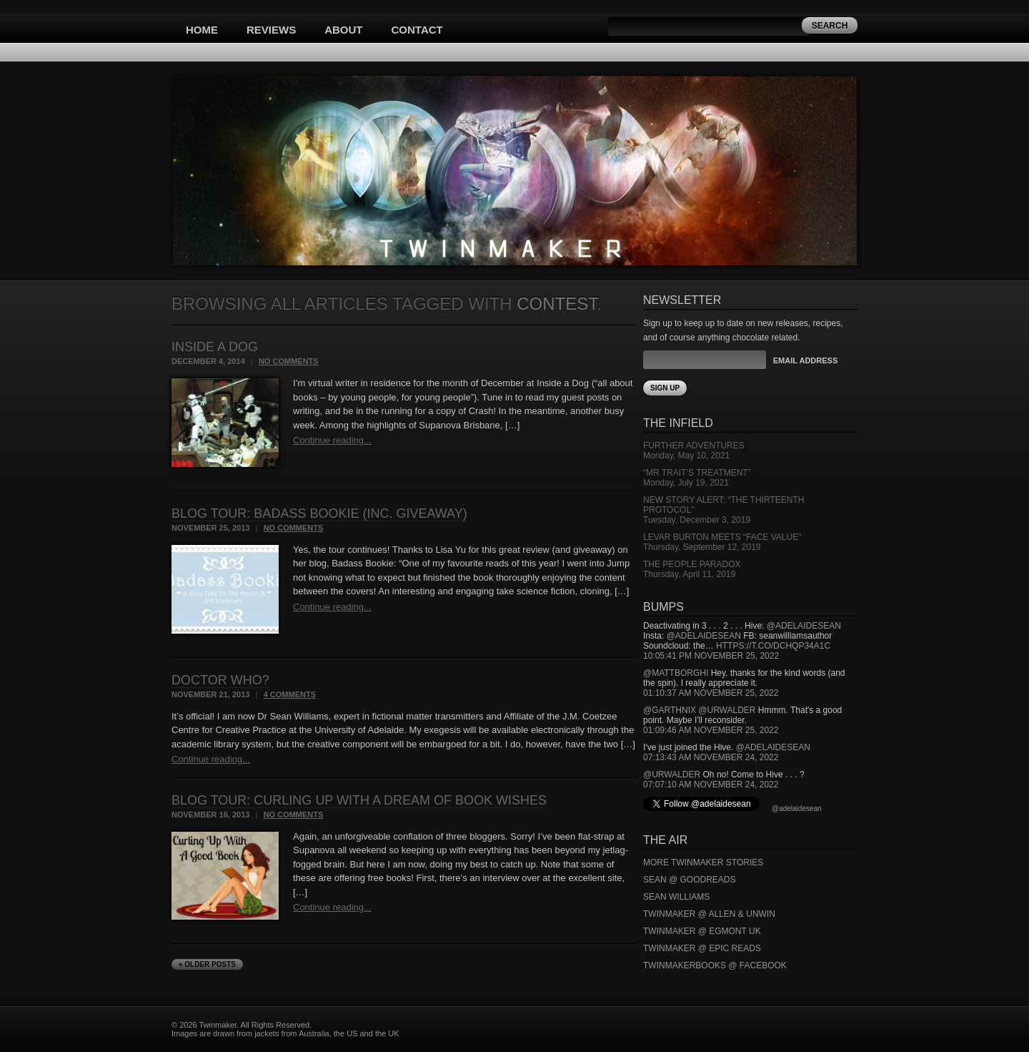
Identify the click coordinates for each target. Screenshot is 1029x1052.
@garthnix (669, 710)
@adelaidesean (804, 626)
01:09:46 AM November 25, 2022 (710, 730)
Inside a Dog (215, 347)
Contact (417, 30)
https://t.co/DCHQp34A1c (773, 646)
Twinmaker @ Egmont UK (702, 931)
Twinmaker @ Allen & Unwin (709, 914)
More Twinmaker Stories (703, 862)
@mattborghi (675, 673)
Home (202, 30)
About (343, 30)
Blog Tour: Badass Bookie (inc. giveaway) (319, 513)
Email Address (805, 360)
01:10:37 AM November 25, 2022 (710, 693)
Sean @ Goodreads (689, 880)
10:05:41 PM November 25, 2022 (711, 656)
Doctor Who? (220, 680)
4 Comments (290, 694)
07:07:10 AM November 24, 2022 (710, 785)
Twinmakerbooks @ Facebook (715, 965)
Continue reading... (332, 440)
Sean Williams (676, 897)
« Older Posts (207, 964)
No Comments (289, 361)
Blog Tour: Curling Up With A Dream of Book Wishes (359, 800)
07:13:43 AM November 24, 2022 (710, 757)
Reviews (271, 30)
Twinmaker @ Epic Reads (702, 948)
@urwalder (726, 710)
